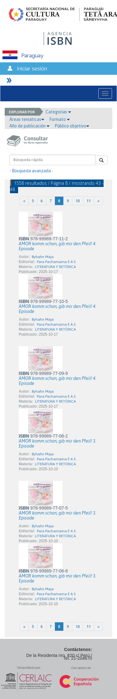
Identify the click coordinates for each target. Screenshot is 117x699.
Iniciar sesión (32, 68)
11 (88, 200)
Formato (59, 119)
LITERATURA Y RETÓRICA (55, 267)
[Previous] (24, 200)
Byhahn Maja (43, 257)
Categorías (58, 111)
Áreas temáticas (26, 119)
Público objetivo (72, 125)
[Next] (98, 200)
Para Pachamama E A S (56, 262)
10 (78, 200)
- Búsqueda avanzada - (31, 170)
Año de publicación (29, 125)
